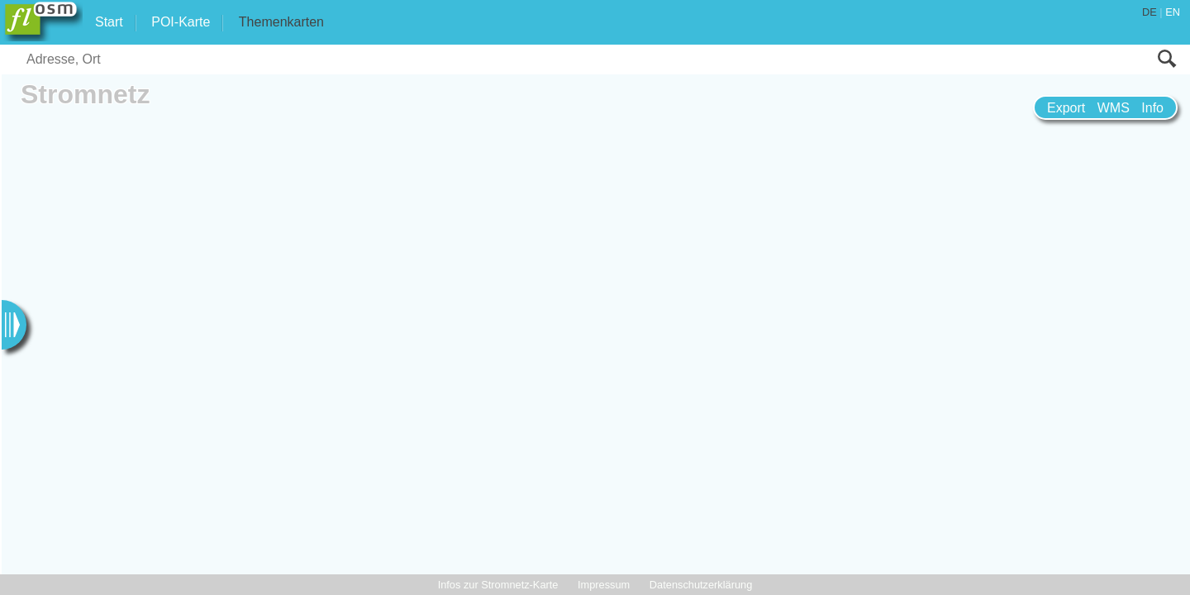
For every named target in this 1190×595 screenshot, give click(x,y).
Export (1066, 108)
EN (1172, 12)
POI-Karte (180, 22)
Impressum (604, 584)
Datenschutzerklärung (701, 584)
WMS (1113, 108)
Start (109, 22)
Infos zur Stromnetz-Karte (498, 584)
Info (1152, 108)
